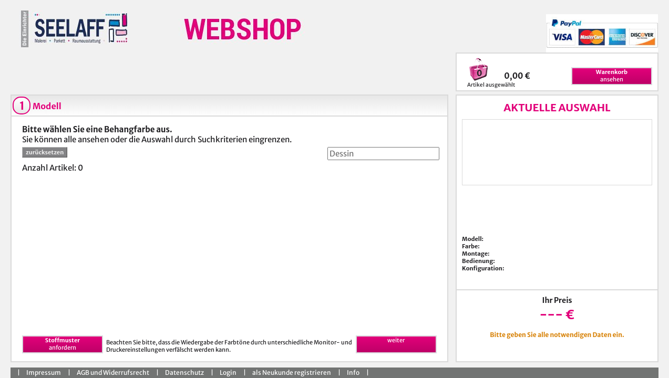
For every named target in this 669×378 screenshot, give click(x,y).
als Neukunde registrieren (291, 372)
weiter (396, 340)
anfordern (62, 344)
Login (228, 372)
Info (353, 372)
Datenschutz (184, 372)
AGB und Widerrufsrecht (113, 372)
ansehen (611, 75)
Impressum (43, 372)
